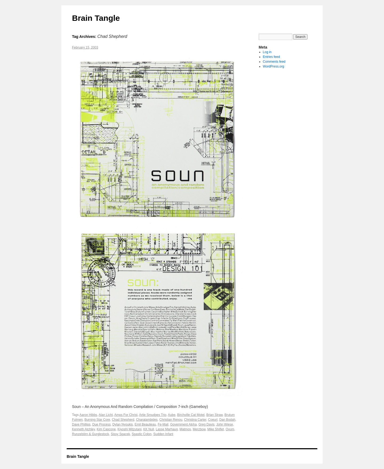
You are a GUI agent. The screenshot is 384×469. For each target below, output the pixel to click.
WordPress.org (273, 66)
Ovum (230, 429)
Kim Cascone (106, 429)
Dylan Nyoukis (122, 424)
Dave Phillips (81, 424)
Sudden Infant (163, 434)
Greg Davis (206, 424)
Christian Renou (170, 420)
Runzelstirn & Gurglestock (90, 434)
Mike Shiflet (215, 429)
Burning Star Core (97, 420)
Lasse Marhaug (167, 429)
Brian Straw (214, 415)
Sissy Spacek (120, 434)
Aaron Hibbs (88, 415)
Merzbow (199, 429)
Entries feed (271, 57)
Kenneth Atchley (83, 429)
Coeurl (212, 420)
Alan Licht (106, 415)
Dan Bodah (227, 420)
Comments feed (274, 61)
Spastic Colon (141, 434)
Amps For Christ (126, 415)
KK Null (148, 429)
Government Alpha (183, 424)
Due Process (101, 424)
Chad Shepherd (123, 420)
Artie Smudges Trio (152, 415)
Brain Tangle (96, 18)
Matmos (185, 429)
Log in (267, 52)
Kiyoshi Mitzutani (130, 429)
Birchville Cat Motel (191, 415)
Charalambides (147, 420)
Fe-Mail (163, 424)
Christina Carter (195, 420)
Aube (171, 415)
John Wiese (224, 424)
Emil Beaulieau (145, 424)
